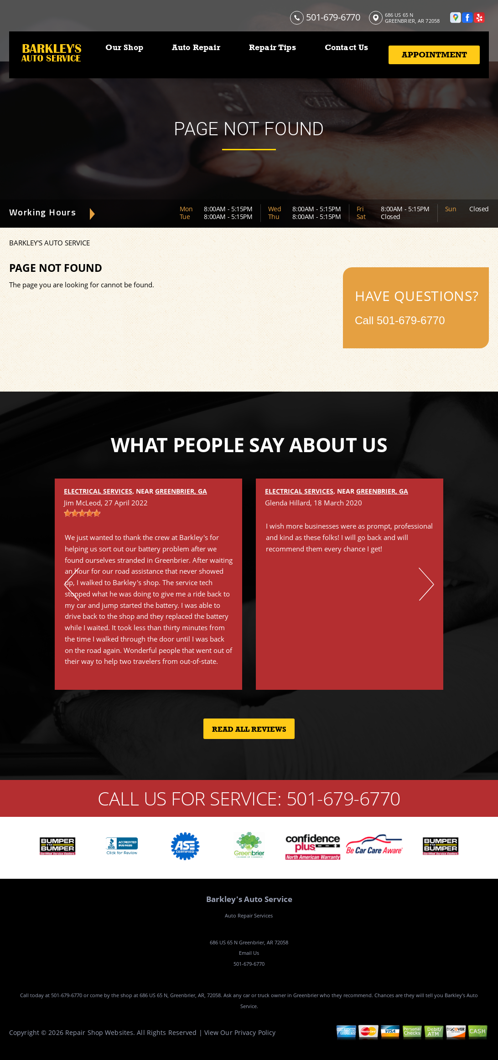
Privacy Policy (255, 1032)
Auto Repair (196, 47)
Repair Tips (272, 47)
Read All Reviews (249, 729)
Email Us (249, 952)
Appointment (434, 55)
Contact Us (346, 47)
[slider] (82, 513)
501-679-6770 (333, 17)
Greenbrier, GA (181, 491)
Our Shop (124, 47)
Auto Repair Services (249, 915)
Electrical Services (98, 491)
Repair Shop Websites (99, 1032)
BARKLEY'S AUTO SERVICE (49, 242)
